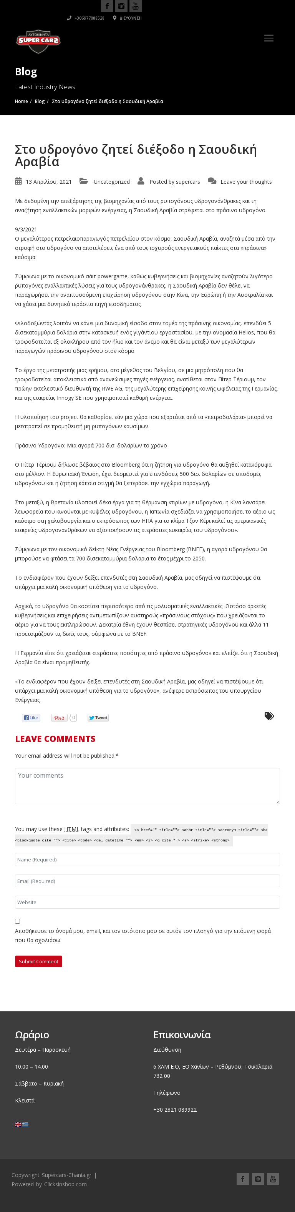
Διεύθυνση (265, 18)
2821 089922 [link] (180, 1109)
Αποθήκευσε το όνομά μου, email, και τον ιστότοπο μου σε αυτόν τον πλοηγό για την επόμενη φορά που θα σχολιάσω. (143, 935)
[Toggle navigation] (269, 38)
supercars (188, 181)
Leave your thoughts (246, 181)
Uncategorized (112, 181)
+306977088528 (224, 18)
